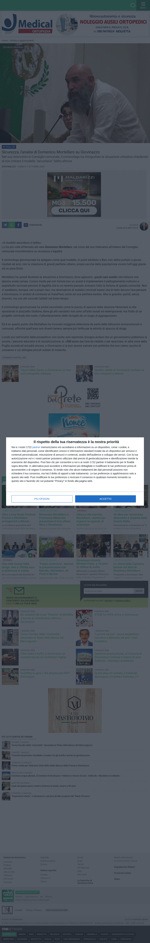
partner (36, 447)
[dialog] (75, 471)
